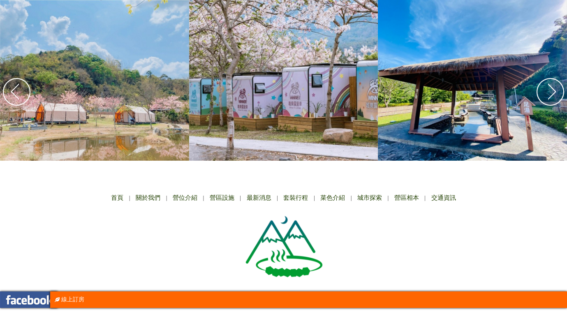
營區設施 (222, 197)
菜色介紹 (332, 197)
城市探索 (369, 197)
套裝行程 (295, 197)
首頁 (117, 197)
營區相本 (406, 197)
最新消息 (259, 197)
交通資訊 (443, 197)
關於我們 (148, 197)
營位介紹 (185, 197)
